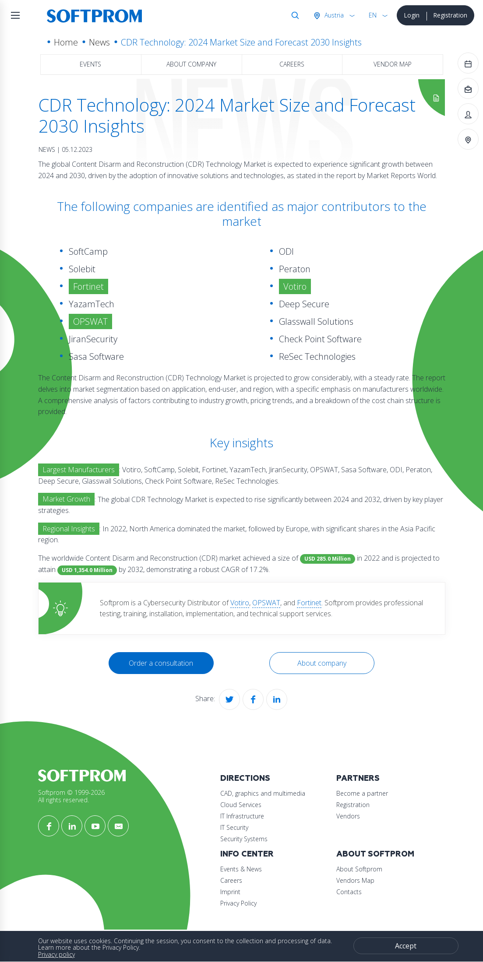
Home (66, 42)
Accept (405, 946)
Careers (291, 64)
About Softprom (375, 854)
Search (293, 15)
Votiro (239, 602)
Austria (333, 15)
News (99, 42)
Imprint (230, 892)
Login (412, 15)
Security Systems (244, 839)
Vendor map (393, 64)
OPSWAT (266, 602)
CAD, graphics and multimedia (262, 793)
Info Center (247, 854)
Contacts (349, 892)
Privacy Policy (238, 903)
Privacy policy (56, 954)
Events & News (241, 869)
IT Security (234, 827)
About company (191, 64)
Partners (358, 778)
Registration (450, 15)
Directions (245, 778)
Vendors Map (355, 880)
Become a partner (362, 793)
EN (373, 15)
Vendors (348, 816)
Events (90, 64)
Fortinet (309, 602)
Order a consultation (161, 663)
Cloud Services (240, 804)
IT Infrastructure (242, 816)
